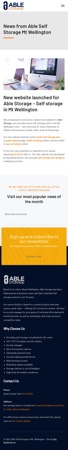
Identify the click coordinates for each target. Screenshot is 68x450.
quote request (12, 140)
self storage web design (50, 157)
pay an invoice (13, 144)
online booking (34, 140)
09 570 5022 (27, 394)
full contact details (21, 421)
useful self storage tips (48, 137)
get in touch (17, 154)
